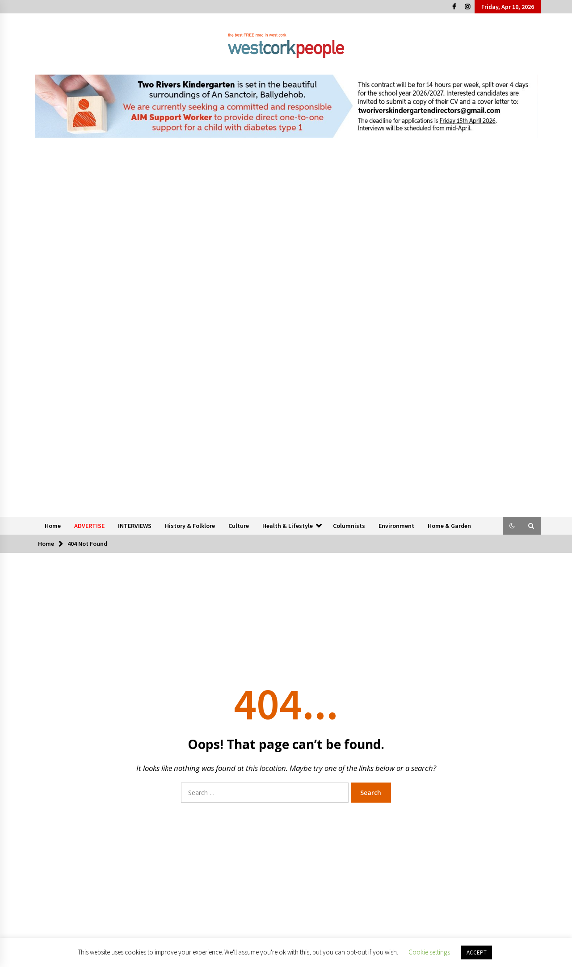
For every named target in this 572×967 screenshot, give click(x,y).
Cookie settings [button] (429, 952)
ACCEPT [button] (477, 952)
